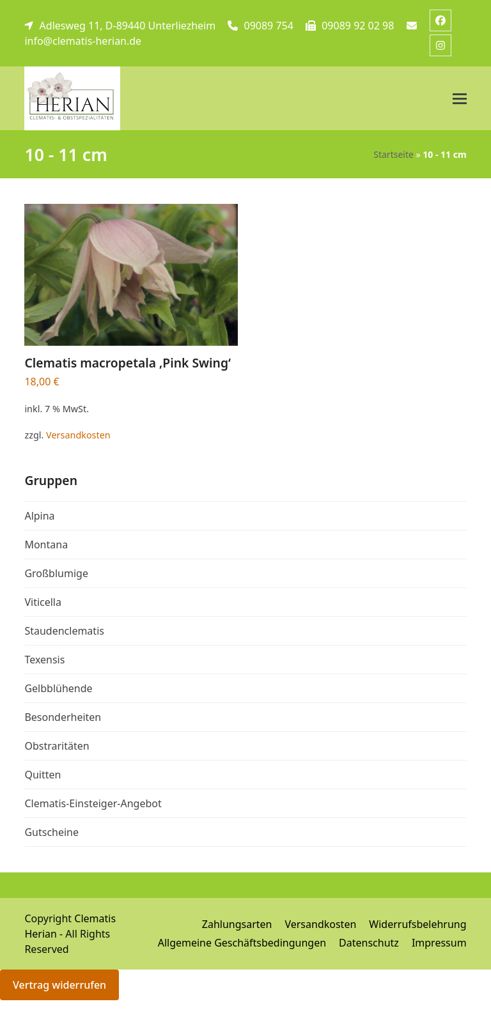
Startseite (393, 154)
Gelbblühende (58, 688)
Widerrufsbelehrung (417, 924)
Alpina (39, 516)
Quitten (42, 775)
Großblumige (56, 573)
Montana (46, 544)
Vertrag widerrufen (59, 985)
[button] (460, 98)
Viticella (42, 602)
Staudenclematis (64, 631)
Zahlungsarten (237, 924)
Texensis (44, 660)
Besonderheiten (62, 717)
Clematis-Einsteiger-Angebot (92, 803)
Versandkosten (78, 435)
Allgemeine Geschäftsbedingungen (242, 943)
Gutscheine (51, 832)
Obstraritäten (56, 746)
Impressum (439, 943)
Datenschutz (369, 943)
